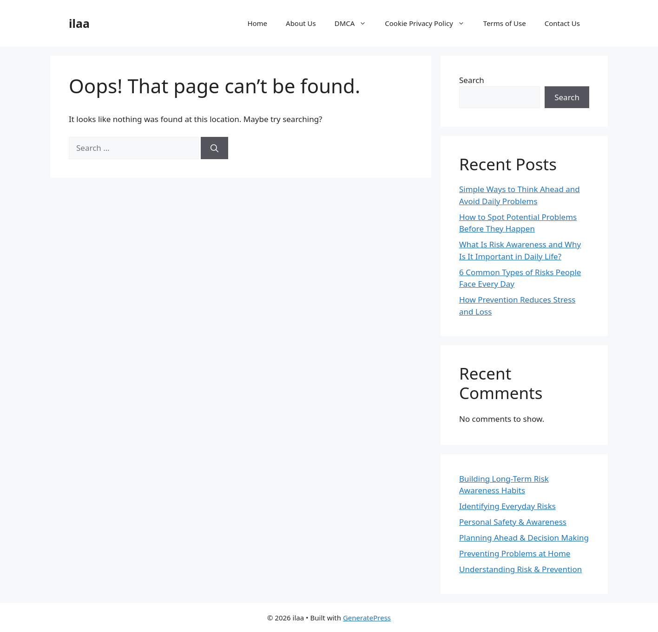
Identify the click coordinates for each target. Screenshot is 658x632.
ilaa (79, 23)
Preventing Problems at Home (514, 553)
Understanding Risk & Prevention (520, 569)
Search (471, 80)
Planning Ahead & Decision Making (524, 537)
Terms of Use (504, 23)
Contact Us (562, 23)
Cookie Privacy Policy (429, 23)
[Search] (214, 148)
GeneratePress (367, 617)
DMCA (355, 23)
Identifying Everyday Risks (507, 506)
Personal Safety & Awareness (512, 521)
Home (257, 23)
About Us (301, 23)
